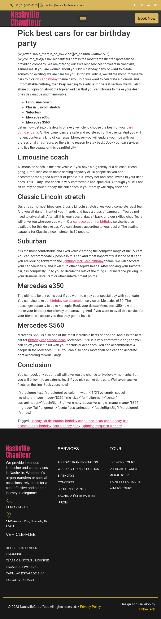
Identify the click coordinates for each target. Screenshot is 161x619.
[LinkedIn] (148, 5)
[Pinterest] (141, 5)
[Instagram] (156, 5)
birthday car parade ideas (47, 340)
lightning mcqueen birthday (102, 426)
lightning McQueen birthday (83, 261)
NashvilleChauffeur (25, 18)
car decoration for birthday (92, 222)
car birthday (49, 79)
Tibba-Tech (147, 609)
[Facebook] (134, 5)
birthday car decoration (67, 301)
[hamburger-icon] (83, 18)
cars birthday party (66, 426)
